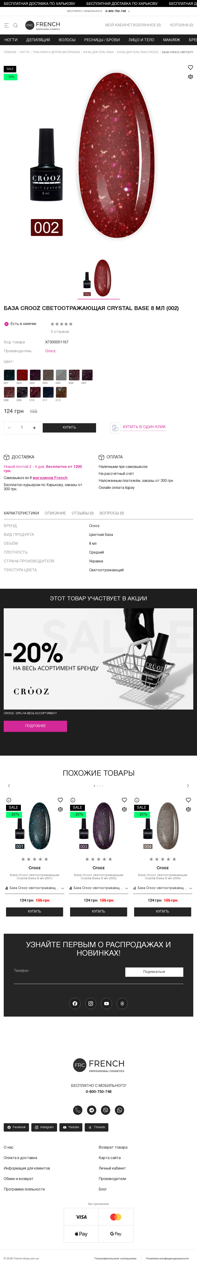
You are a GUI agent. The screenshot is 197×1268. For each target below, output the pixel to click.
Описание (55, 513)
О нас (8, 1148)
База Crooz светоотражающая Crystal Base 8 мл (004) (162, 873)
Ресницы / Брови (102, 40)
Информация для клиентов (27, 1168)
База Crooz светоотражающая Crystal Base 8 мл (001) (34, 873)
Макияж (171, 40)
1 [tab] (94, 786)
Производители (112, 1178)
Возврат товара (113, 1148)
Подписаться (154, 972)
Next (188, 786)
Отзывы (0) (83, 513)
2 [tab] (97, 786)
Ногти (10, 40)
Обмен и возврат (18, 1178)
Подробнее (35, 726)
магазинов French (50, 478)
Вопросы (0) (112, 513)
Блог (103, 1188)
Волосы (67, 40)
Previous (9, 786)
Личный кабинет (112, 1168)
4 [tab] (102, 786)
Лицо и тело (141, 40)
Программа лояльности (24, 1188)
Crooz (50, 351)
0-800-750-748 (115, 11)
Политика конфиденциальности (167, 1257)
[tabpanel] (35, 855)
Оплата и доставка (20, 1158)
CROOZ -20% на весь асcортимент (30, 713)
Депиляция (38, 40)
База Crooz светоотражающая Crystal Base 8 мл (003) (98, 873)
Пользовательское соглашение (115, 1257)
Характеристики (21, 513)
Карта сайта (110, 1158)
